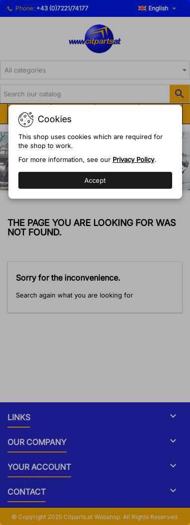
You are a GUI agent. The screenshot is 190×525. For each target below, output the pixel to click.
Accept (95, 180)
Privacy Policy (133, 159)
